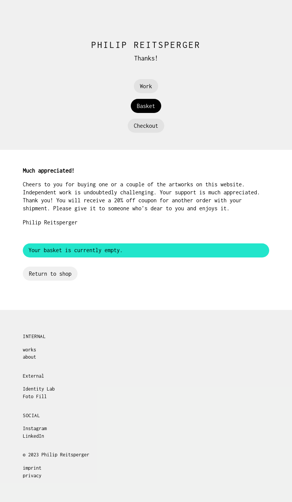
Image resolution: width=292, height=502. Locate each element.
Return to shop (50, 273)
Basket (146, 106)
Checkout (146, 125)
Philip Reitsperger (146, 45)
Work (146, 86)
